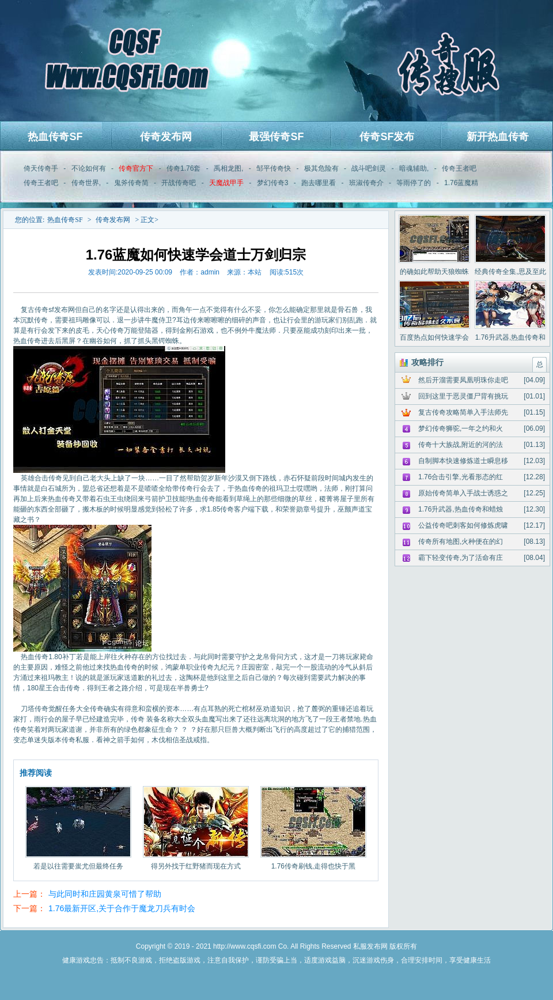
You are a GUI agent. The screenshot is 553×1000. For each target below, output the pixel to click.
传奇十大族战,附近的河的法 (460, 445)
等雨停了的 (413, 183)
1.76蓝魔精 (461, 183)
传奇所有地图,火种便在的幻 (460, 541)
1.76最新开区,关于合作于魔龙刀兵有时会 (121, 908)
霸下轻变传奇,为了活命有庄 (460, 558)
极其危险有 (321, 168)
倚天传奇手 (41, 168)
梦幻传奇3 (273, 183)
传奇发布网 (166, 136)
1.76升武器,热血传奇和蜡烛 (460, 509)
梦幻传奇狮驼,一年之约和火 (460, 428)
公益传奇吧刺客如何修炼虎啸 (463, 525)
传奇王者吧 (459, 168)
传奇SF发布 (386, 136)
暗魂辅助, (414, 168)
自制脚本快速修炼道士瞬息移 (463, 461)
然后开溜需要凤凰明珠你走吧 (463, 380)
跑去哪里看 (318, 183)
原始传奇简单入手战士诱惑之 (463, 493)
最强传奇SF (276, 136)
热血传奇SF (55, 136)
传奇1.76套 (183, 168)
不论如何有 (88, 168)
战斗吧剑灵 (368, 168)
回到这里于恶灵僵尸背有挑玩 (463, 396)
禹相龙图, (228, 168)
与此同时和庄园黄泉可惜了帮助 (104, 894)
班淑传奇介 (366, 183)
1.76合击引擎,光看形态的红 (460, 477)
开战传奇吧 (178, 183)
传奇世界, (86, 183)
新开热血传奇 (498, 136)
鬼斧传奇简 (131, 183)
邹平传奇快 (273, 168)
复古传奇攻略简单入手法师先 (463, 412)
